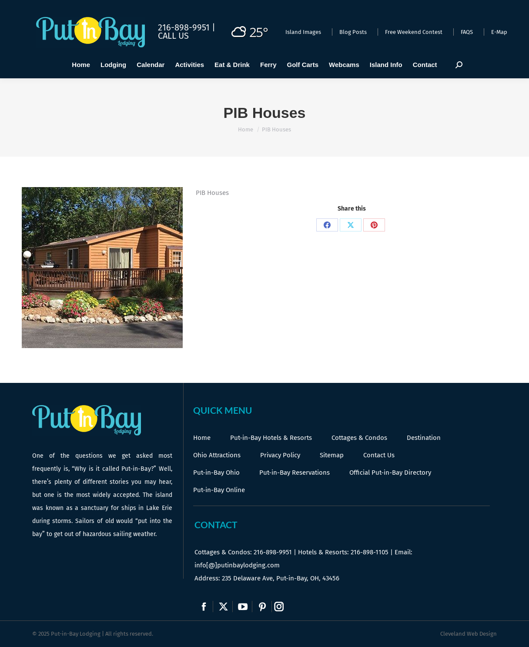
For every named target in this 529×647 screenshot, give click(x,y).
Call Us (173, 35)
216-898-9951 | (186, 27)
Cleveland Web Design (468, 633)
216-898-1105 (369, 552)
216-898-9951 (273, 552)
